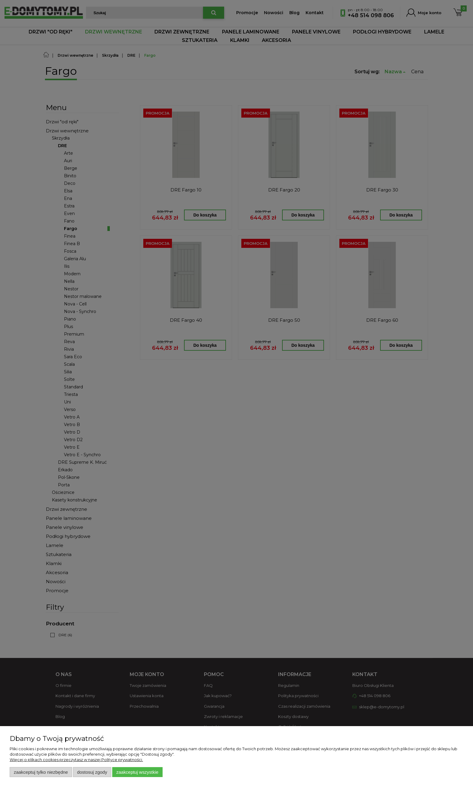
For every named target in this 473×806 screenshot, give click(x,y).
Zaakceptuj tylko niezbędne (41, 772)
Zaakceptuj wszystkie (137, 772)
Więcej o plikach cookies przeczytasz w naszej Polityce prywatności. (76, 759)
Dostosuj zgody (92, 772)
